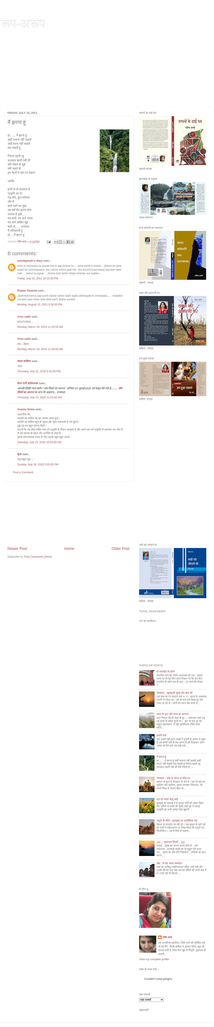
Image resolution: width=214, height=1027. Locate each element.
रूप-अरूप (22, 23)
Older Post (120, 548)
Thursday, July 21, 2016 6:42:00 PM (38, 371)
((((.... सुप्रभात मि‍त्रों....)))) (170, 842)
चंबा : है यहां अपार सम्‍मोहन (169, 863)
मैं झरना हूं (161, 756)
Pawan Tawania (27, 290)
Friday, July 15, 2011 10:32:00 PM (37, 278)
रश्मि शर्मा (167, 937)
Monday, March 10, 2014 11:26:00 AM (40, 349)
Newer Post (17, 548)
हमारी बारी (161, 735)
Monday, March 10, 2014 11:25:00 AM (40, 326)
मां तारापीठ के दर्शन (166, 671)
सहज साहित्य (24, 361)
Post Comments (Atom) (38, 556)
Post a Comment (23, 472)
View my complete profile (154, 959)
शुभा (19, 454)
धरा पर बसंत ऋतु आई (167, 799)
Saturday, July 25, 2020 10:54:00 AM (39, 442)
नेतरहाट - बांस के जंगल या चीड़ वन (173, 778)
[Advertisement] (107, 75)
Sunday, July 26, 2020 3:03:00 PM (37, 464)
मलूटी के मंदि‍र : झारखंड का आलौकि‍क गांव (177, 820)
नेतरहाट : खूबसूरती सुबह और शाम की (174, 693)
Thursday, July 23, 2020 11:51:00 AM (39, 397)
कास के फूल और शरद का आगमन (173, 714)
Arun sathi (24, 316)
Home (69, 548)
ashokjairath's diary (30, 260)
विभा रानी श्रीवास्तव (27, 383)
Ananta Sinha (25, 409)
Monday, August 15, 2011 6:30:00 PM (39, 304)
